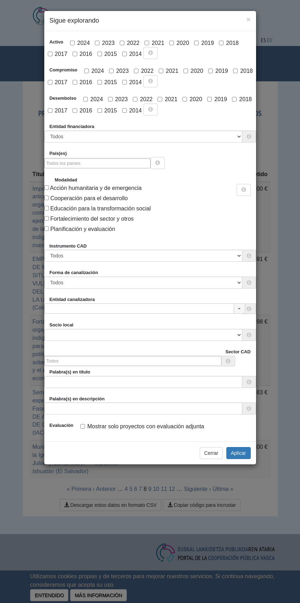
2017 (58, 54)
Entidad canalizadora (72, 299)
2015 (107, 54)
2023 (105, 43)
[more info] (150, 53)
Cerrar (211, 453)
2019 (204, 43)
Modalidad (66, 179)
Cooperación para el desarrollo (86, 198)
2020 (179, 43)
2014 (132, 54)
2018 (229, 43)
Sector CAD (237, 351)
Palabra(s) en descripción (77, 398)
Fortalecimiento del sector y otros (89, 219)
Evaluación (62, 425)
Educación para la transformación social (97, 208)
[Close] (248, 19)
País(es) (58, 153)
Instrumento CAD (68, 246)
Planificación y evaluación (79, 229)
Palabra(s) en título (70, 372)
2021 (154, 43)
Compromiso (64, 70)
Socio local (62, 324)
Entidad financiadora (72, 126)
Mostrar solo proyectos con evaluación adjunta (142, 426)
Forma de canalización (74, 272)
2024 (80, 43)
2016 (82, 54)
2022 (130, 43)
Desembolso (63, 98)
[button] (239, 308)
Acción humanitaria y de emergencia (93, 188)
